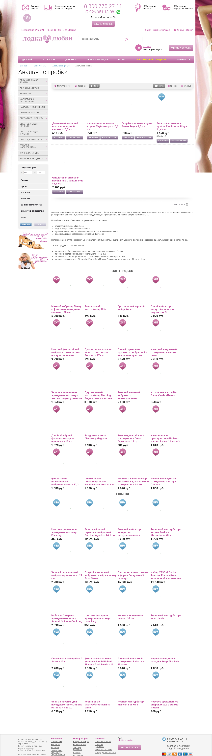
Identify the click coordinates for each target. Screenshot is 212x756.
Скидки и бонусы (35, 7)
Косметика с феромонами (33, 90)
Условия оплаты (103, 742)
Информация (80, 738)
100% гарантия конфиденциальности (183, 7)
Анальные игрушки (33, 78)
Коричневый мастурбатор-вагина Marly (97, 695)
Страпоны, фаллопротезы (33, 136)
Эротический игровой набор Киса (131, 298)
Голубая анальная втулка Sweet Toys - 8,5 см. (137, 115)
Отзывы (76, 753)
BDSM (121, 50)
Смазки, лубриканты (33, 130)
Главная (23, 56)
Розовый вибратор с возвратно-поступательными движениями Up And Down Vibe (130, 522)
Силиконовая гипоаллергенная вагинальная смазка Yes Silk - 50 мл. (99, 471)
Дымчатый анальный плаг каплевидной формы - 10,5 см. (65, 116)
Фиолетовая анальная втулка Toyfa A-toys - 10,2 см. (102, 116)
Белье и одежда (97, 50)
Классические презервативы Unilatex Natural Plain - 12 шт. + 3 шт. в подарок (165, 428)
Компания (56, 738)
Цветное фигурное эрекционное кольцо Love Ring (97, 608)
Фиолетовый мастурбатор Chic (95, 298)
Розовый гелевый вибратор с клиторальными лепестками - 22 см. (130, 385)
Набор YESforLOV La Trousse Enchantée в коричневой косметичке (166, 565)
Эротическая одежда (33, 149)
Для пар (70, 50)
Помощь (100, 738)
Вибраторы (33, 84)
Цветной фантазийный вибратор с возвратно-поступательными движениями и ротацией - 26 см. (66, 342)
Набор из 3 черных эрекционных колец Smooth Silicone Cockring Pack (66, 608)
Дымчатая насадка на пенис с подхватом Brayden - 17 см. (97, 342)
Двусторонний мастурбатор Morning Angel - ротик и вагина (98, 385)
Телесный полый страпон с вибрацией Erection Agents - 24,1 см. (100, 522)
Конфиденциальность (105, 753)
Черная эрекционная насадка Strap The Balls (165, 650)
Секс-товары (40, 56)
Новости (55, 748)
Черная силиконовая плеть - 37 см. (130, 607)
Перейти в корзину (181, 38)
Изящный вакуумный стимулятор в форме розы (164, 342)
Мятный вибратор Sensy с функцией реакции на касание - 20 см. (66, 299)
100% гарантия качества (150, 7)
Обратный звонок (103, 24)
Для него (49, 50)
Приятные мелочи (33, 103)
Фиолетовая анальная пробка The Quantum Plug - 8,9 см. (67, 171)
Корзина (147, 37)
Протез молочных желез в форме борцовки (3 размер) (133, 565)
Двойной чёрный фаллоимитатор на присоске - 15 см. (62, 428)
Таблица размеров (77, 749)
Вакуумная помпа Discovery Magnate (95, 427)
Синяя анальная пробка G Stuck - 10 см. (66, 650)
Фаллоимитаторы (33, 143)
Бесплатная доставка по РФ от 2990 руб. (65, 7)
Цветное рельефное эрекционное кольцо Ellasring (64, 522)
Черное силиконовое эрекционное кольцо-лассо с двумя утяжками (66, 385)
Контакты (183, 50)
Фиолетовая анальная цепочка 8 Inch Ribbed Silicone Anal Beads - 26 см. (98, 651)
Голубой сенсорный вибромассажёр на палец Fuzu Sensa (100, 565)
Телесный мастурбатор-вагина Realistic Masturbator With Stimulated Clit (166, 522)
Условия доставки (99, 746)
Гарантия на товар (103, 750)
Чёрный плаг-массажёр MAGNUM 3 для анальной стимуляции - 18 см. (133, 471)
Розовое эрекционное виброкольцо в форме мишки (164, 695)
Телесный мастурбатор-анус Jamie (166, 607)
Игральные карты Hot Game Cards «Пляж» (164, 384)
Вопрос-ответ (79, 745)
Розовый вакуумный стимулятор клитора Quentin (163, 471)
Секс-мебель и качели (33, 109)
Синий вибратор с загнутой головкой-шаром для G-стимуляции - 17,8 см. (164, 299)
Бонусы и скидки (81, 742)
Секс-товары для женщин (33, 115)
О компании (56, 742)
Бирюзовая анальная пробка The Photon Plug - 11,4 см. (172, 116)
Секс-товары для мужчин (33, 123)
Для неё (27, 50)
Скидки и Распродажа (151, 50)
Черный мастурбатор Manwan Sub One (131, 694)
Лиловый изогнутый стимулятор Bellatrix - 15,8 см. (131, 651)
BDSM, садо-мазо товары (33, 71)
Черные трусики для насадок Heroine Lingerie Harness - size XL (66, 695)
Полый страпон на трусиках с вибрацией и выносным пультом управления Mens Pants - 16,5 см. (133, 342)
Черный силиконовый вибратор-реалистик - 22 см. (66, 565)
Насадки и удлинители (32, 97)
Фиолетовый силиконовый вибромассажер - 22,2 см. (65, 471)
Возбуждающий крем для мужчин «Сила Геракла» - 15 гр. (131, 428)
